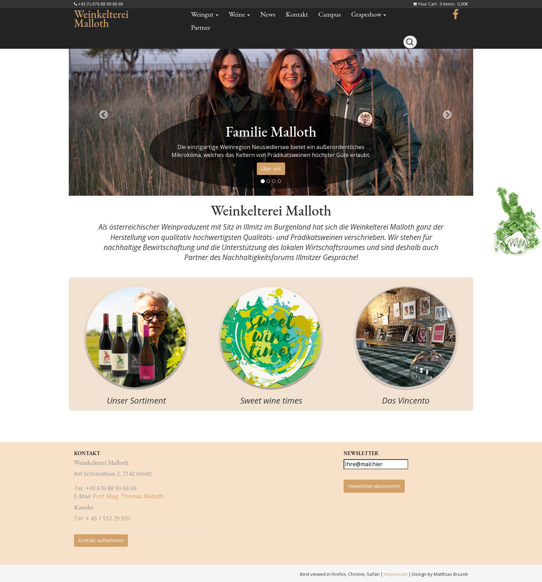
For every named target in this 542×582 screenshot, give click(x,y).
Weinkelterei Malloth (101, 18)
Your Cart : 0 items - (443, 4)
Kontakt (297, 14)
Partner (201, 27)
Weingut (204, 14)
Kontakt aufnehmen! (101, 540)
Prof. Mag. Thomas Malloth (128, 496)
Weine (239, 14)
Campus (329, 14)
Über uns (271, 168)
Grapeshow (368, 14)
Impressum (396, 574)
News (267, 14)
